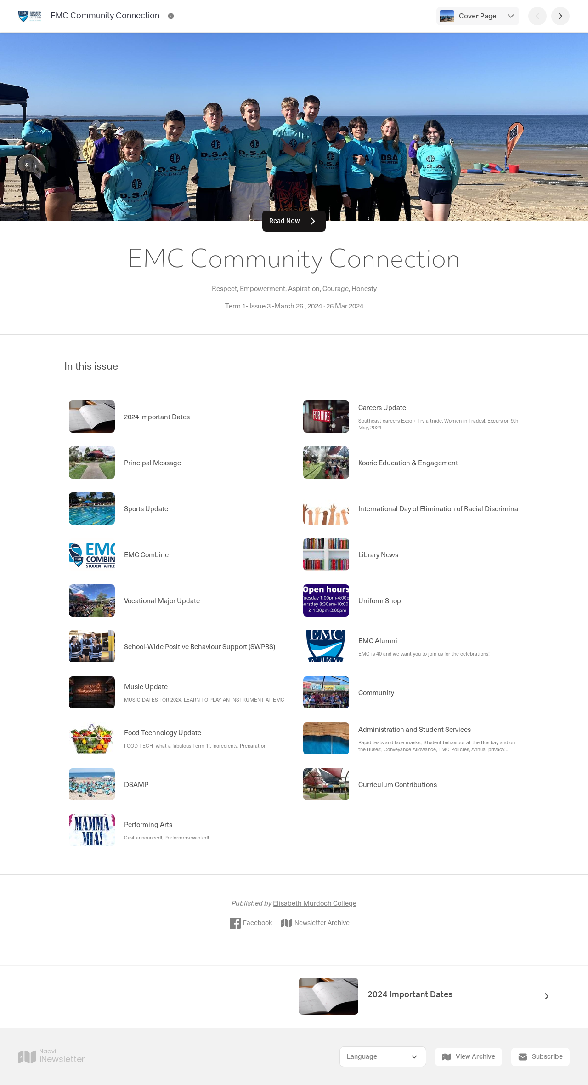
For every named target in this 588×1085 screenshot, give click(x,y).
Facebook (251, 923)
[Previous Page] (537, 16)
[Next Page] (560, 16)
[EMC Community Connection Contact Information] (171, 16)
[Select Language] (383, 1057)
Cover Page (478, 16)
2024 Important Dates (410, 995)
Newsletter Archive (315, 923)
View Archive (468, 1057)
